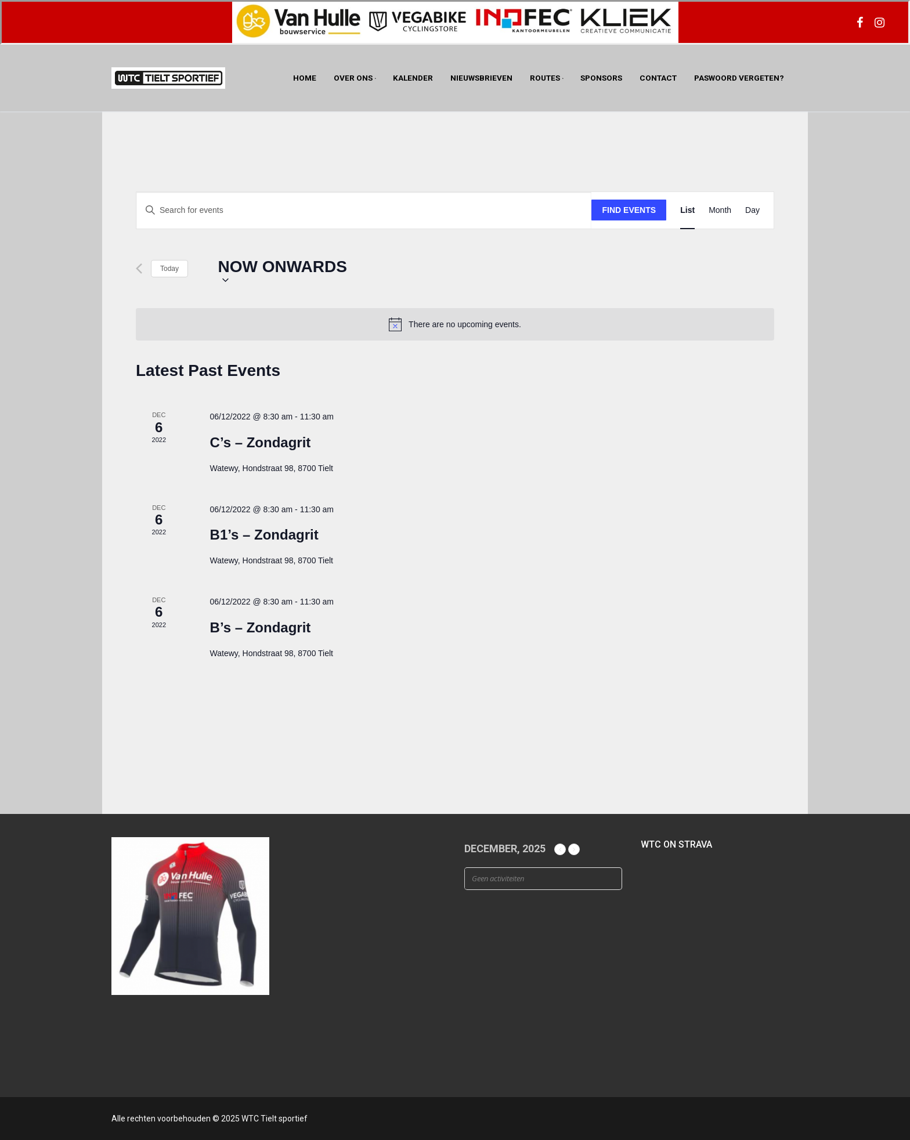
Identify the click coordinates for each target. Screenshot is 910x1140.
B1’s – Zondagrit (264, 534)
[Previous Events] (139, 268)
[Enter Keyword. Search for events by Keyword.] (363, 210)
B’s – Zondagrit (260, 627)
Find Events (629, 210)
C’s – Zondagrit (260, 442)
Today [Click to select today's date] (169, 269)
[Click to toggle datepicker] (282, 269)
